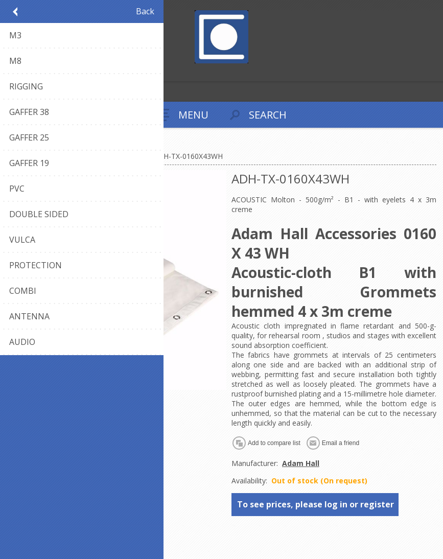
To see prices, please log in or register (315, 504)
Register (10, 72)
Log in (30, 72)
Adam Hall (300, 463)
